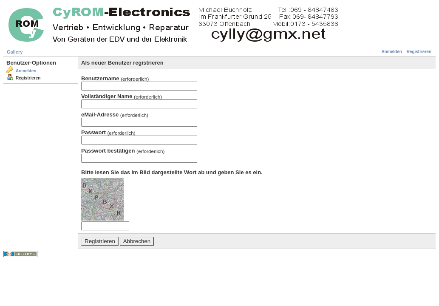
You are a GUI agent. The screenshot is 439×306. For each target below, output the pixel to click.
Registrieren (419, 51)
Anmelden (392, 51)
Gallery (15, 51)
